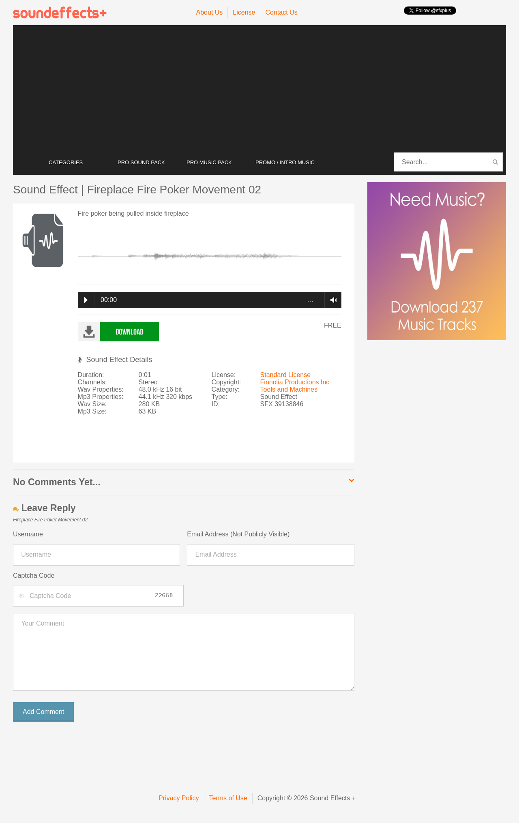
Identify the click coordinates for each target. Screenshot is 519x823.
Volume (331, 300)
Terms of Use (228, 798)
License (244, 12)
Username (28, 534)
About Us (209, 12)
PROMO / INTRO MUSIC (285, 162)
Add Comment (43, 711)
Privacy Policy (179, 798)
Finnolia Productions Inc (295, 382)
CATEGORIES (66, 162)
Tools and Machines (288, 389)
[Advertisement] (259, 89)
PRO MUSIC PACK (209, 162)
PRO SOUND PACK (141, 162)
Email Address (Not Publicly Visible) (238, 534)
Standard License (285, 374)
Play (86, 300)
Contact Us (281, 12)
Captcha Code (33, 575)
